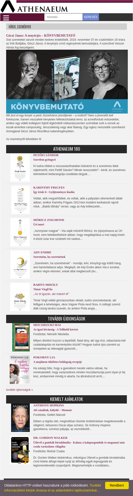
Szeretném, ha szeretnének (49, 257)
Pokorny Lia (44, 357)
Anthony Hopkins (48, 405)
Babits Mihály (45, 284)
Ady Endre (42, 252)
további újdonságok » (19, 389)
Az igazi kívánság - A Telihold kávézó (55, 329)
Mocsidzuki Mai (47, 325)
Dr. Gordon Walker (50, 437)
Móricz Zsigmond (48, 220)
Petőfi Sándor (46, 155)
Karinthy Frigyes (48, 187)
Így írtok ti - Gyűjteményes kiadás (54, 192)
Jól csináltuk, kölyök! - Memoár (52, 410)
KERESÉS (91, 17)
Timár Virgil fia (42, 289)
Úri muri (38, 224)
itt (40, 139)
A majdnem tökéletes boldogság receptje (57, 362)
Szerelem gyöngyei (44, 159)
